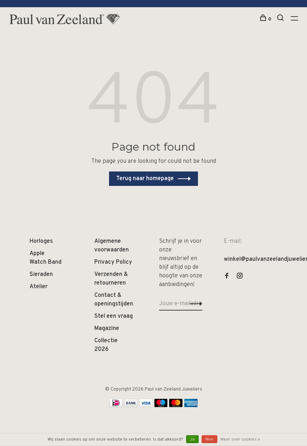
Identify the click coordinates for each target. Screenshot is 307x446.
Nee (209, 439)
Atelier (39, 286)
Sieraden (41, 274)
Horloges (41, 241)
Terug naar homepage (145, 178)
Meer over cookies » (240, 439)
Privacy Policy (113, 262)
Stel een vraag (113, 316)
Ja (192, 439)
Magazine (106, 328)
